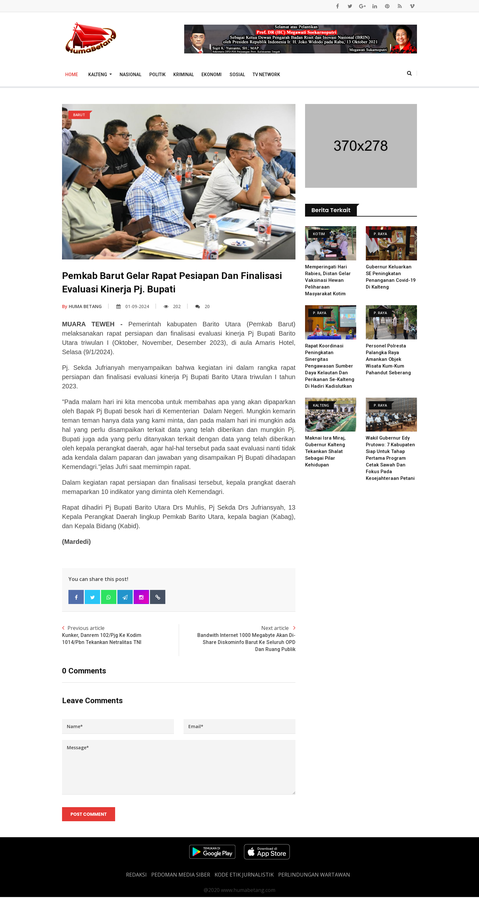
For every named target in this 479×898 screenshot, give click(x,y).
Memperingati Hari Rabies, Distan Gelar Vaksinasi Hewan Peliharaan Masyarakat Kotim (328, 280)
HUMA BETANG (82, 306)
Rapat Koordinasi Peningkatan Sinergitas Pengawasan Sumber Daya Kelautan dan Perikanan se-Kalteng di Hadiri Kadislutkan (330, 366)
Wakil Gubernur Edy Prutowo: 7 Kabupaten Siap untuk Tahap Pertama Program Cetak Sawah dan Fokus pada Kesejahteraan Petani (391, 458)
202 (172, 306)
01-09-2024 (132, 306)
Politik (157, 74)
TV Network (266, 74)
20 (202, 306)
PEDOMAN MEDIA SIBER (180, 875)
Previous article (120, 635)
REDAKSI (136, 875)
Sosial (237, 74)
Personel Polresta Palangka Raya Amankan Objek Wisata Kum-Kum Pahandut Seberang (388, 359)
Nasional (130, 74)
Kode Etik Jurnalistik (244, 875)
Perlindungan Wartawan (314, 875)
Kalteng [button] (98, 74)
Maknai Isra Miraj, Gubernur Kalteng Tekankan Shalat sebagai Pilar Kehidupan (325, 451)
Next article (237, 638)
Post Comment (89, 815)
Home (71, 74)
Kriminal (183, 74)
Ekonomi (211, 74)
